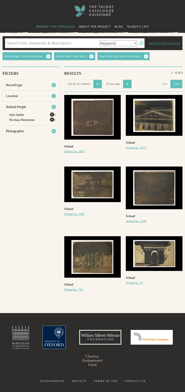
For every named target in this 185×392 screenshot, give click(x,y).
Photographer (15, 131)
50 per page (118, 84)
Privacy (79, 381)
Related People (16, 107)
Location (12, 96)
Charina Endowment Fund (92, 360)
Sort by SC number (85, 84)
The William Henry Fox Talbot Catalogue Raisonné (92, 10)
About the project (95, 26)
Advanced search (164, 43)
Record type (14, 85)
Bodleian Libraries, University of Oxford (20, 337)
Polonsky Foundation (152, 337)
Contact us (135, 381)
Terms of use (106, 381)
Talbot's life (138, 26)
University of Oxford (54, 337)
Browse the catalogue (55, 26)
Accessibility (52, 381)
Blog (119, 26)
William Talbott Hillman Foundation (100, 337)
